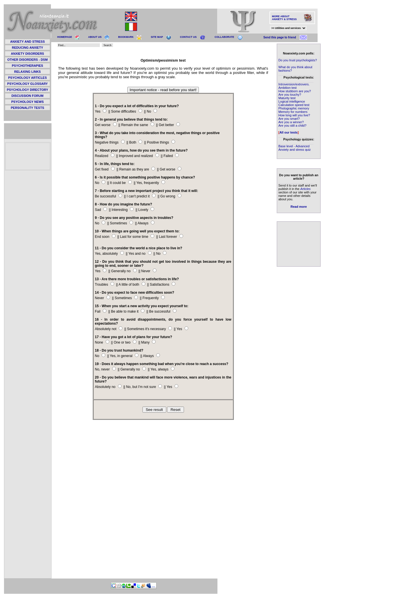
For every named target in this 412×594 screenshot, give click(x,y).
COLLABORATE (224, 37)
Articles (305, 189)
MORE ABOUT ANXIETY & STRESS (284, 18)
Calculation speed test (293, 105)
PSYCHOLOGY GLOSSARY (27, 83)
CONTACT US (188, 37)
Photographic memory (293, 108)
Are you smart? (289, 118)
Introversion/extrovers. (294, 84)
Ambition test (287, 87)
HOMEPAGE (64, 37)
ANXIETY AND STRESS (27, 41)
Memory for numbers (292, 111)
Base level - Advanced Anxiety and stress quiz (294, 147)
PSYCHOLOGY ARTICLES (27, 77)
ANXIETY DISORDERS (27, 53)
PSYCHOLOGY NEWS (27, 101)
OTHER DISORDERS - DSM (27, 59)
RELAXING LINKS (27, 71)
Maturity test (287, 98)
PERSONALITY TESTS (27, 107)
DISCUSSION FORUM (27, 95)
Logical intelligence (291, 101)
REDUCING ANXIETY (27, 47)
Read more (299, 206)
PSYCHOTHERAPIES (27, 65)
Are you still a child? (292, 125)
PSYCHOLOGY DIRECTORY (27, 89)
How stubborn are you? (294, 91)
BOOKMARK (126, 37)
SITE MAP (157, 37)
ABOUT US (95, 37)
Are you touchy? (289, 94)
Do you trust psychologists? (297, 60)
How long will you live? (294, 115)
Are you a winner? (291, 122)
